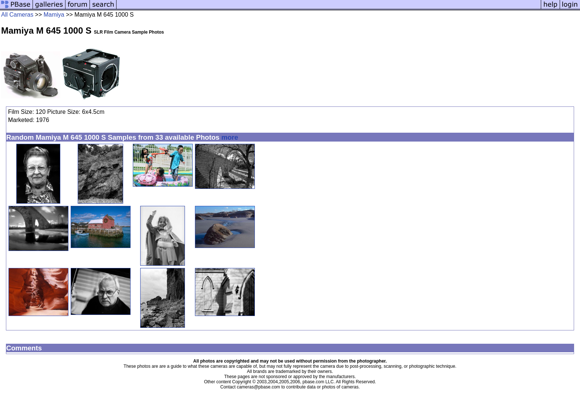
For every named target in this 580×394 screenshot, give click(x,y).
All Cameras (17, 14)
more (229, 137)
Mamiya (54, 14)
